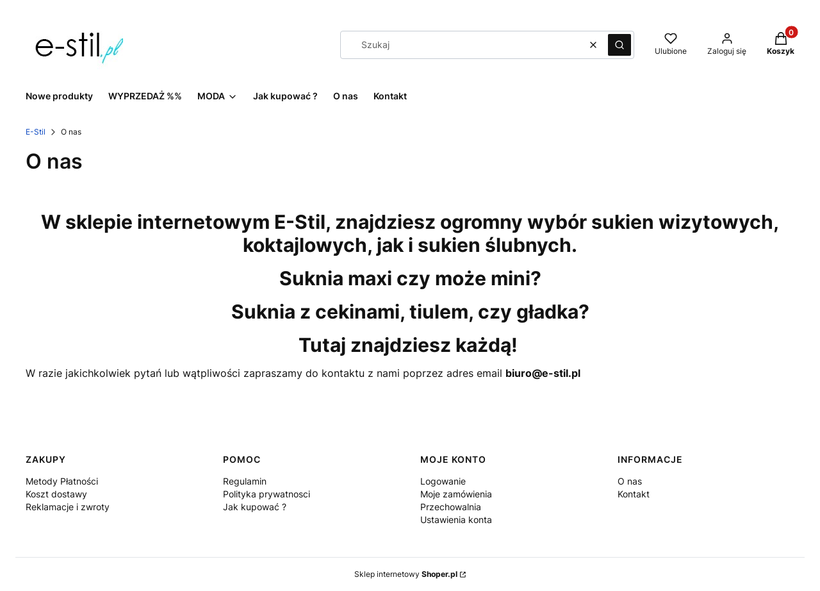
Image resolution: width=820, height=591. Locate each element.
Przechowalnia (450, 506)
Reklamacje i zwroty (68, 506)
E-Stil (35, 132)
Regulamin (244, 481)
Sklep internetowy (405, 574)
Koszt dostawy (56, 493)
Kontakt (634, 493)
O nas (630, 481)
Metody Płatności (62, 481)
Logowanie (443, 481)
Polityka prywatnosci (266, 493)
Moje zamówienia (456, 493)
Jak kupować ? (254, 506)
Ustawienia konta (456, 519)
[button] (619, 45)
